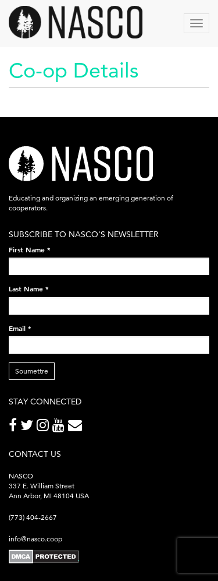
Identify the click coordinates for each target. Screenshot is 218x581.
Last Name (29, 288)
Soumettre (31, 371)
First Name (30, 249)
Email (20, 328)
